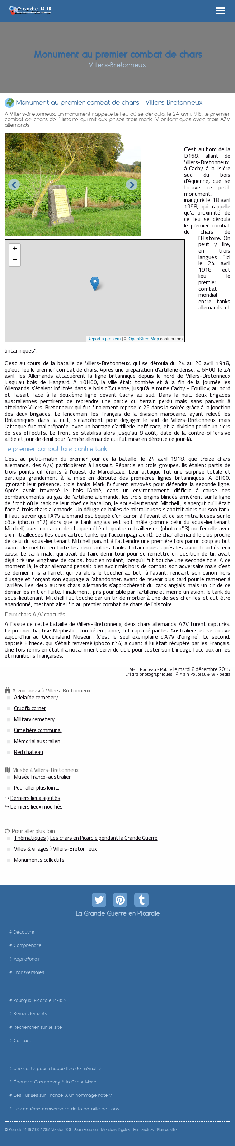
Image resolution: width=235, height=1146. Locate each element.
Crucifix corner (30, 708)
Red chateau (28, 752)
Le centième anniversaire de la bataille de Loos (66, 1109)
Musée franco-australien (43, 777)
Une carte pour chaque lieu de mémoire (58, 1068)
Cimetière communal (38, 730)
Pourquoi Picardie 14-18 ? (40, 1000)
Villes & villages (31, 848)
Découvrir (24, 932)
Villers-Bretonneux (75, 848)
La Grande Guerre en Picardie (117, 913)
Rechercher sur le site (38, 1027)
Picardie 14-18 (20, 1129)
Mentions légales (115, 1129)
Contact (22, 1040)
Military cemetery (34, 719)
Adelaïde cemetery (36, 697)
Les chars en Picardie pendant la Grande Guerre (104, 838)
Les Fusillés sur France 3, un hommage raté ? (63, 1095)
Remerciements (30, 1013)
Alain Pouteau (86, 1129)
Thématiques (30, 838)
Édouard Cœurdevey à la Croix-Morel (56, 1082)
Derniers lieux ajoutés (35, 798)
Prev (14, 184)
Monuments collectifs (39, 860)
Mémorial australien (37, 741)
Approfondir (27, 959)
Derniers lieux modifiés (36, 806)
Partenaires (143, 1129)
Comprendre (28, 945)
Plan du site (167, 1129)
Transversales (29, 972)
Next (131, 184)
